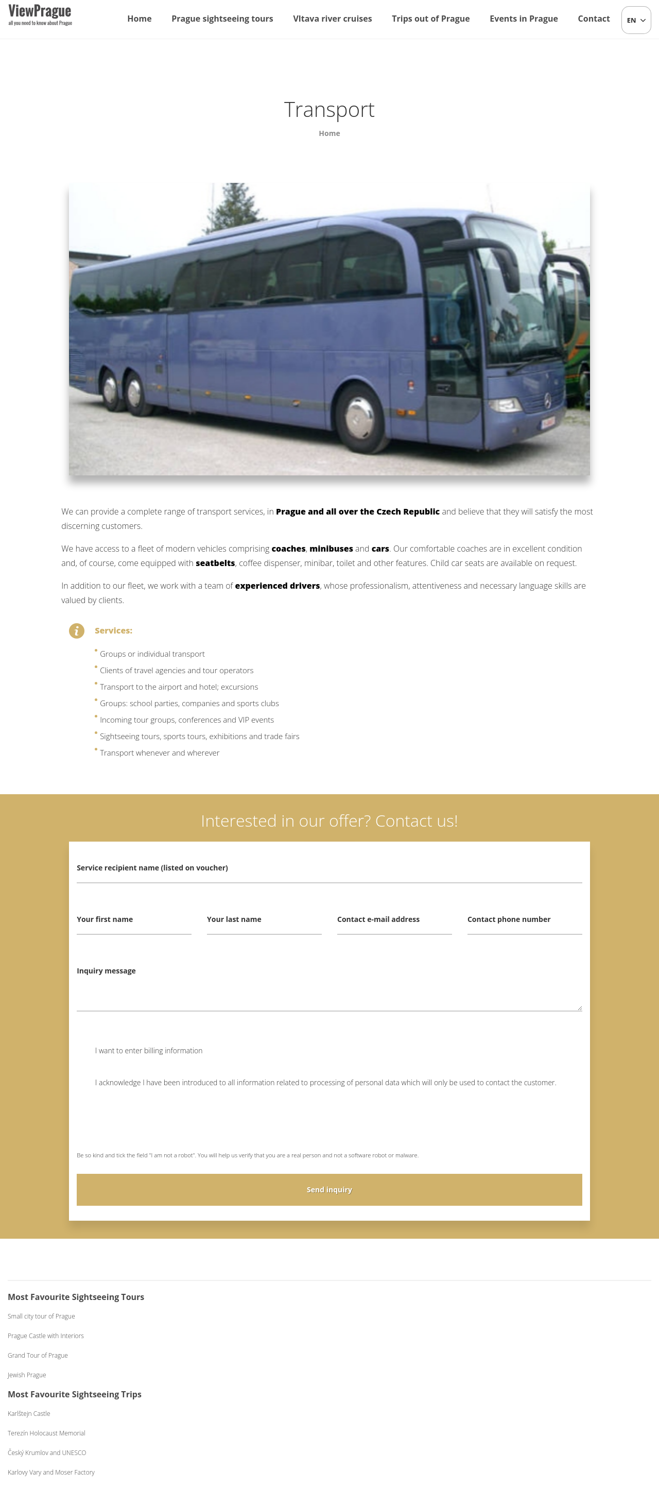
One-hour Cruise (370, 1316)
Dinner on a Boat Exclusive (384, 1375)
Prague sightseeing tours (222, 18)
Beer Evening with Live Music (548, 1335)
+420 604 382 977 (345, 1426)
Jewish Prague (27, 1375)
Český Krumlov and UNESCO (216, 1355)
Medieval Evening (533, 1355)
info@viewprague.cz (263, 1426)
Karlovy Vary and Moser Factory (220, 1375)
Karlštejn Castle (198, 1316)
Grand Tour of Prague (38, 1355)
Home (139, 18)
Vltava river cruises (332, 18)
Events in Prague (524, 18)
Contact (594, 18)
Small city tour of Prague (41, 1316)
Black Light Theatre (535, 1375)
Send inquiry (329, 1189)
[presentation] (155, 1126)
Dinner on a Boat (370, 1355)
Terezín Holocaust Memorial (216, 1335)
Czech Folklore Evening (540, 1316)
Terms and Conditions (412, 1426)
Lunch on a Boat (369, 1335)
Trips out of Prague (431, 18)
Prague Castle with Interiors (46, 1335)
